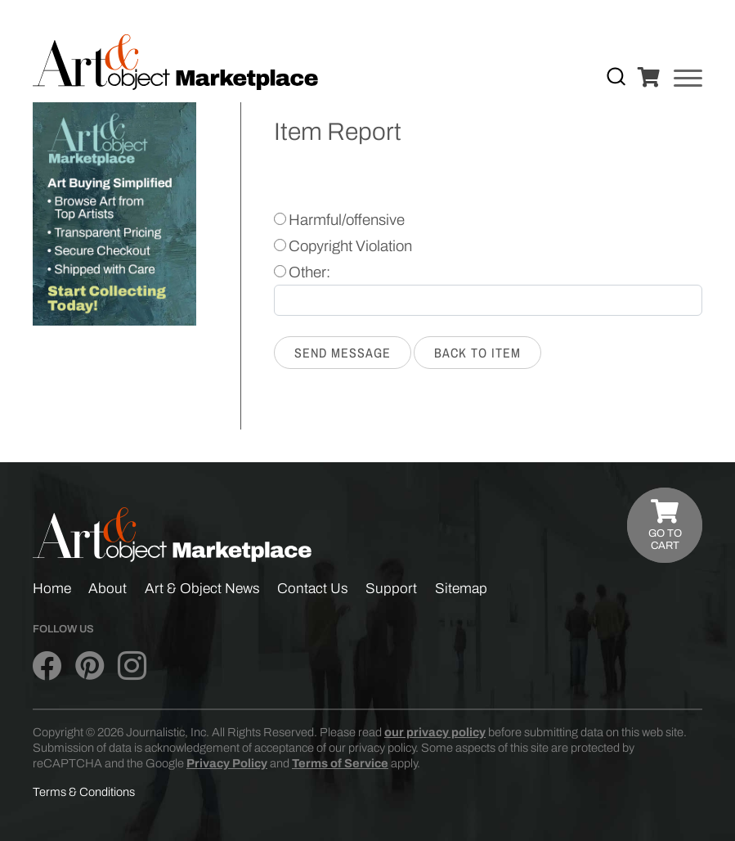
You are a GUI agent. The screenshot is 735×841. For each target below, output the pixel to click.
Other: (309, 272)
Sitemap (461, 588)
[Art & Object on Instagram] (132, 665)
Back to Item (477, 353)
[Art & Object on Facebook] (47, 665)
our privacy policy (435, 732)
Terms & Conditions (84, 791)
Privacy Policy (226, 763)
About (107, 588)
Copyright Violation (350, 246)
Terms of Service (340, 763)
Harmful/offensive (347, 220)
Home (52, 588)
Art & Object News (202, 588)
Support (391, 588)
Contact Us (312, 588)
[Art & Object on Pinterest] (89, 665)
